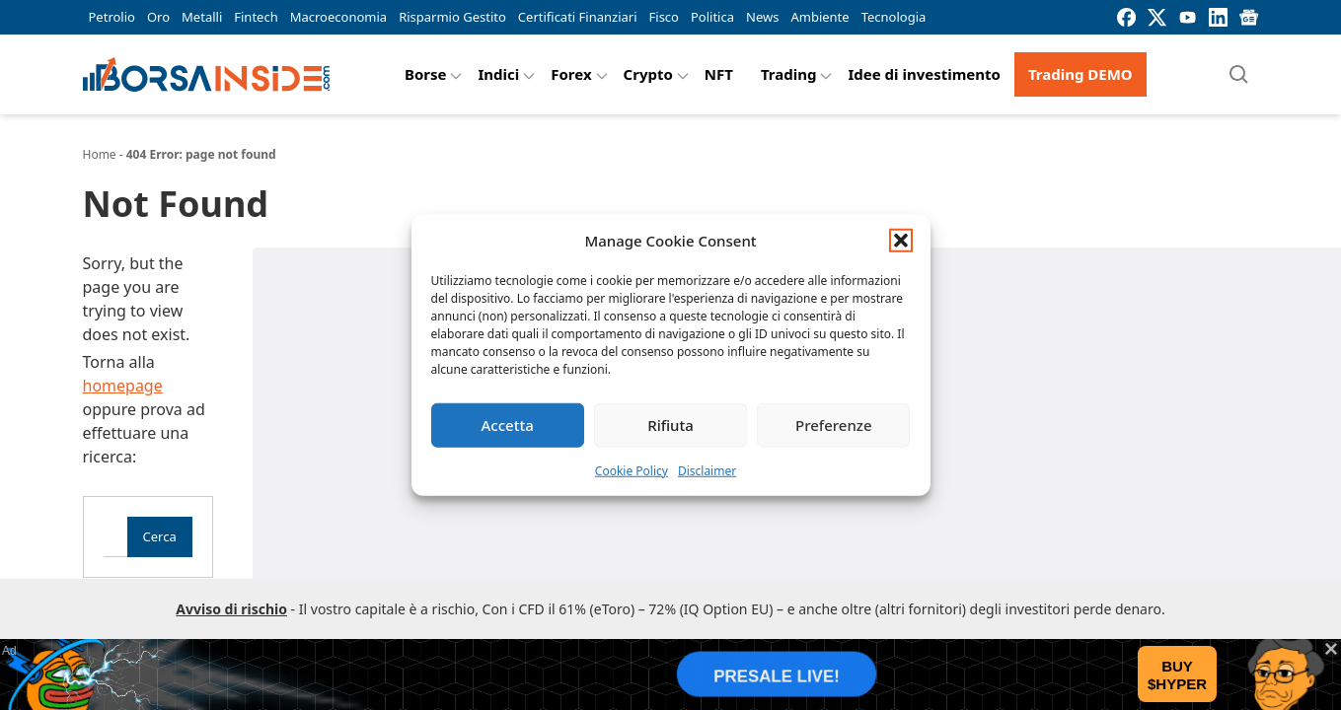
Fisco (664, 17)
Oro (158, 17)
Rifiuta (670, 425)
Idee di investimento (924, 74)
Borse (426, 74)
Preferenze (833, 425)
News (762, 17)
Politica (712, 17)
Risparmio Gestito (452, 17)
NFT (719, 74)
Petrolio (112, 17)
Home (99, 154)
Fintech (255, 17)
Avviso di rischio (231, 609)
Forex (571, 74)
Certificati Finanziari (577, 17)
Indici (498, 74)
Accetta (508, 425)
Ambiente (819, 17)
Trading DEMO (1080, 74)
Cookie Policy (631, 470)
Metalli (202, 17)
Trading (789, 74)
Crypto (648, 74)
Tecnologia (894, 17)
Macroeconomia (338, 17)
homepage (123, 385)
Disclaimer (707, 470)
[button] (901, 240)
